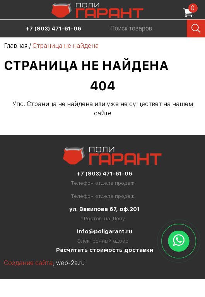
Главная (15, 45)
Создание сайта (28, 263)
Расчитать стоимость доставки (104, 249)
